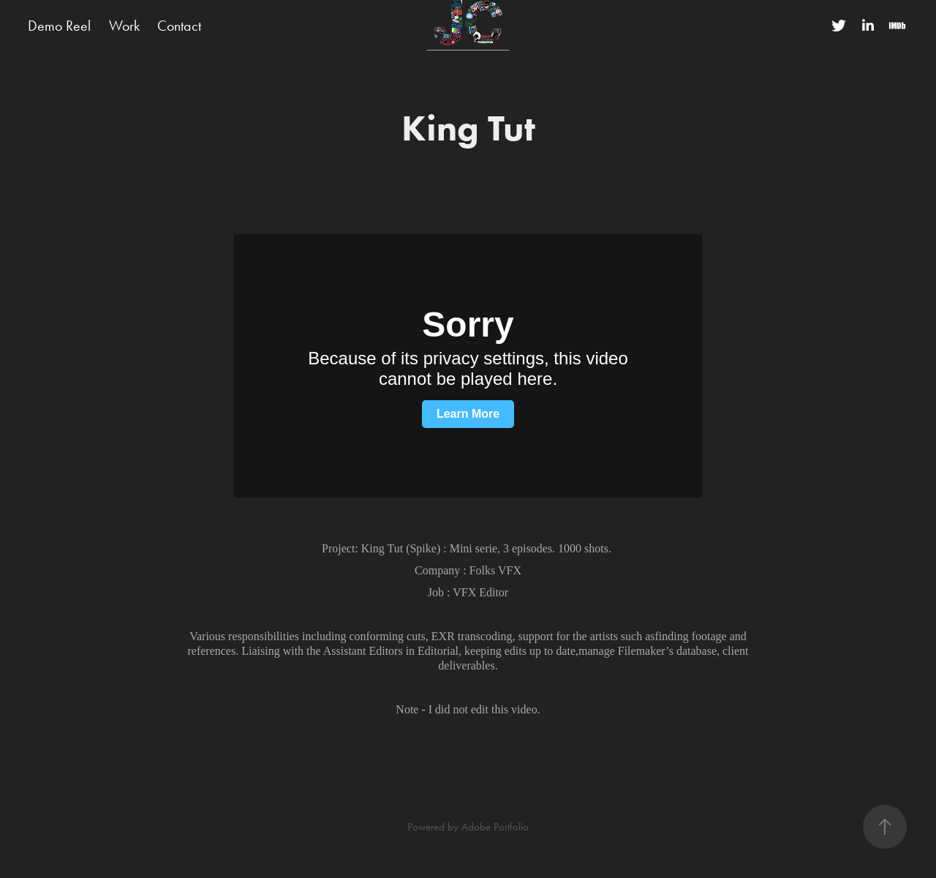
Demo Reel (59, 25)
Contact (179, 25)
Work (124, 25)
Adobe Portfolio (495, 826)
